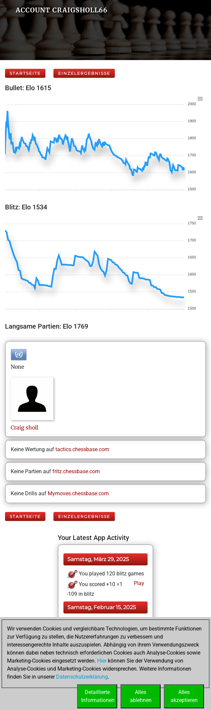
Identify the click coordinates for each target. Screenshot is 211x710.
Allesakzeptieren (184, 696)
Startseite (25, 73)
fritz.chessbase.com (76, 471)
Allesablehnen (141, 696)
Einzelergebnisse (84, 73)
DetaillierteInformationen (98, 696)
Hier (102, 661)
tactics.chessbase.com (82, 449)
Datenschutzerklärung (82, 677)
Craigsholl (24, 427)
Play (138, 583)
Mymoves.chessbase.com (78, 493)
